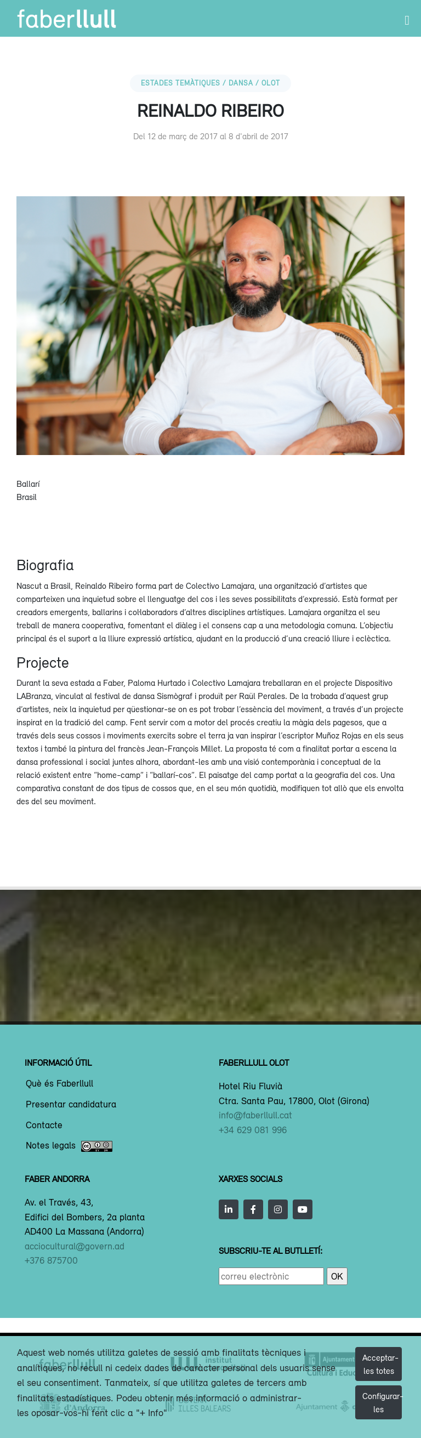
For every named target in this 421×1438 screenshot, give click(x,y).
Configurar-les (382, 1402)
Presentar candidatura (71, 1105)
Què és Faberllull (59, 1084)
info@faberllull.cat (255, 1115)
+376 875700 (51, 1260)
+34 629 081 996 (253, 1129)
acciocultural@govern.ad (74, 1246)
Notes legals (69, 1146)
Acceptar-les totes (380, 1364)
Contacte (44, 1125)
